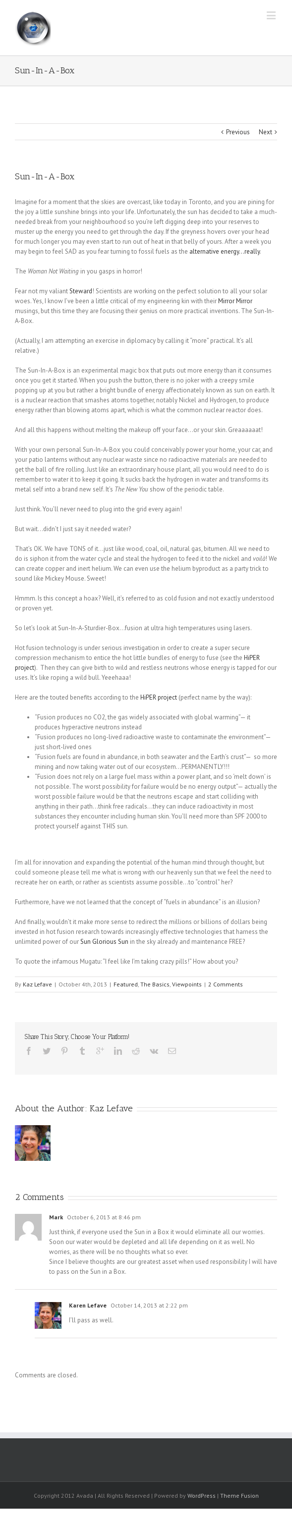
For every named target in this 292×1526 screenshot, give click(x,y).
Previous (238, 132)
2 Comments (225, 984)
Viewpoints (187, 984)
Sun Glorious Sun (104, 941)
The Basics (155, 984)
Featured (126, 984)
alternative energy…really (224, 251)
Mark (56, 1217)
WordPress (201, 1495)
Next (265, 132)
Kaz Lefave (37, 984)
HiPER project (158, 697)
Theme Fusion (239, 1495)
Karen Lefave (88, 1305)
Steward (80, 291)
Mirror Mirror (235, 301)
